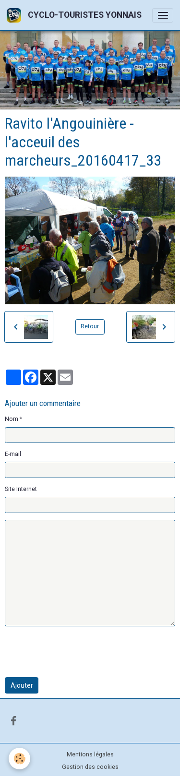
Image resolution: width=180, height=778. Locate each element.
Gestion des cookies (90, 767)
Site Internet (21, 489)
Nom (11, 419)
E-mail (13, 454)
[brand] (76, 15)
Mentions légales (90, 754)
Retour (90, 326)
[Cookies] (19, 758)
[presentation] (78, 651)
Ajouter (22, 685)
